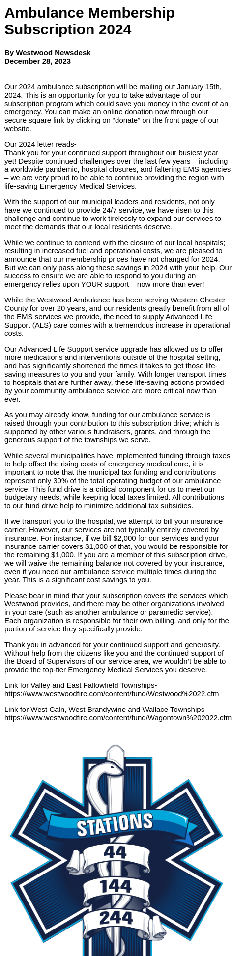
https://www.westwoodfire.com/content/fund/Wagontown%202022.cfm (118, 717)
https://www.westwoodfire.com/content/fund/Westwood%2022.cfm (111, 693)
